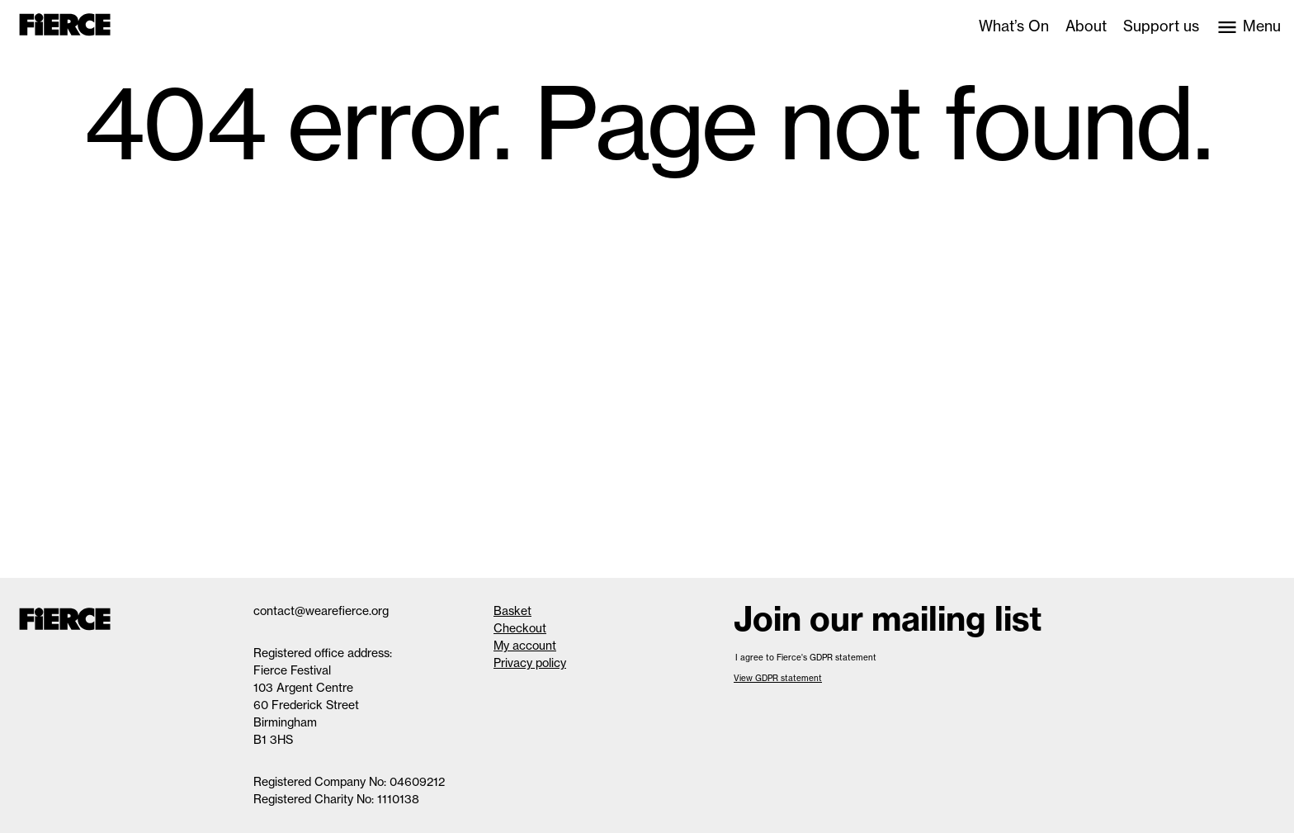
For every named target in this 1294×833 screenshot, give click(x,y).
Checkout (520, 628)
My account (525, 645)
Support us (1161, 26)
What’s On (1014, 26)
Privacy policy (530, 663)
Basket (512, 610)
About (1086, 26)
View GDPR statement (778, 678)
